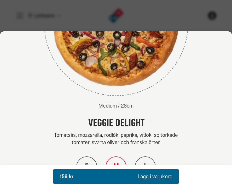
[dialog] (116, 109)
